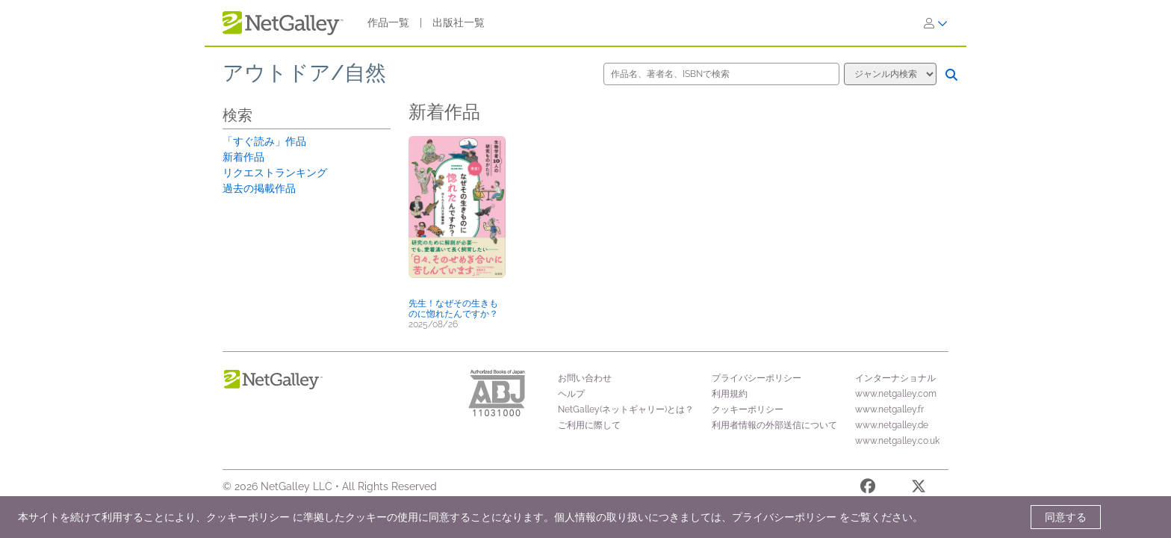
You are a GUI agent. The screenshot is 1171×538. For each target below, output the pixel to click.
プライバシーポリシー (756, 378)
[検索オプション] (890, 74)
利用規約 (730, 394)
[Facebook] (867, 488)
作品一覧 (388, 22)
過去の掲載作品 (259, 188)
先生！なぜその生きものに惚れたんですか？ (453, 308)
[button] (457, 214)
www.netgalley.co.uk (897, 441)
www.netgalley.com (896, 394)
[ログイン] (935, 23)
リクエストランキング (275, 173)
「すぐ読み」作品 (264, 141)
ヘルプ (571, 394)
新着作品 (243, 157)
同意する (1066, 517)
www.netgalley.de (891, 425)
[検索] (951, 75)
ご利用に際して (589, 425)
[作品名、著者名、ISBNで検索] (721, 74)
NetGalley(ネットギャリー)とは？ (626, 409)
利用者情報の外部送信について (774, 425)
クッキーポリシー (747, 409)
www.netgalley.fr (889, 409)
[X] (918, 488)
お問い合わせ (585, 378)
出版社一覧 (458, 22)
